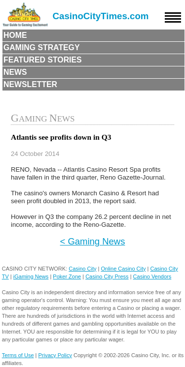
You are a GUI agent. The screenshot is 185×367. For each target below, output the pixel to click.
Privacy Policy (55, 355)
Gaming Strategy (41, 47)
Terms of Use (18, 355)
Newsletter (30, 84)
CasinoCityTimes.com (101, 16)
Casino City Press (106, 276)
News (15, 72)
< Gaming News (92, 241)
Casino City (82, 269)
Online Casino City (123, 269)
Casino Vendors (152, 276)
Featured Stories (42, 60)
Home (15, 35)
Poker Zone (67, 276)
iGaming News (31, 276)
